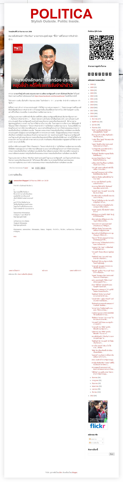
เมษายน (95, 389)
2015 (92, 116)
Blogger (74, 472)
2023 (92, 93)
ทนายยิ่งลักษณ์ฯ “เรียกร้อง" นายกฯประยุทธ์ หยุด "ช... (103, 337)
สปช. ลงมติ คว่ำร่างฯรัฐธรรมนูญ (102, 360)
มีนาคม (94, 392)
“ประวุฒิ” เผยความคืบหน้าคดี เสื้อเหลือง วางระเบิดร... (102, 168)
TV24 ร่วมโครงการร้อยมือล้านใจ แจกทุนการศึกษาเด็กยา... (102, 206)
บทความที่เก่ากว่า (75, 270)
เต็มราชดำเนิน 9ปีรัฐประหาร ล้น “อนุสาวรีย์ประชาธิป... (102, 220)
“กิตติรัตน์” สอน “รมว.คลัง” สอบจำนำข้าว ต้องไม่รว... (102, 257)
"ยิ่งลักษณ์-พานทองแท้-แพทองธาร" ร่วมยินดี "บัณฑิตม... (103, 304)
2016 (92, 113)
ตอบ (15, 236)
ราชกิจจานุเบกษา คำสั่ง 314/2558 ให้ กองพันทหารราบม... (103, 314)
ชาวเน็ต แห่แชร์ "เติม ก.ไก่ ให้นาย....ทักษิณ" (101, 346)
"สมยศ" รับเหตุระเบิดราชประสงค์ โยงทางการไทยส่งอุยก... (102, 276)
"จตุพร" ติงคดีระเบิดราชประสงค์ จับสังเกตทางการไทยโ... (102, 145)
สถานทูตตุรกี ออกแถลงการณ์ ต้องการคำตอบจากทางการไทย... (103, 368)
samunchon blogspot (21, 180)
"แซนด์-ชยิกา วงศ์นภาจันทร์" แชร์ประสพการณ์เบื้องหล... (103, 299)
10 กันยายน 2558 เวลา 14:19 (38, 180)
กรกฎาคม (95, 380)
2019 (92, 105)
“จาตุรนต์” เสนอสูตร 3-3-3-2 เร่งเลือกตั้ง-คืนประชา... (102, 267)
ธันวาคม (95, 119)
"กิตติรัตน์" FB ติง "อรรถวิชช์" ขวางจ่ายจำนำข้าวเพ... (101, 295)
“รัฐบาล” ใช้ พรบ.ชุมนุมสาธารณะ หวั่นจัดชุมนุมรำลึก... (103, 239)
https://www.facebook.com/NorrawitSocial (49, 96)
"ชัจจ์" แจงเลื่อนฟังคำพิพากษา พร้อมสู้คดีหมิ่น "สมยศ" (101, 131)
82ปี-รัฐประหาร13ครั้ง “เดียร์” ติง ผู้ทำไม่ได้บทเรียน (103, 215)
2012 (92, 396)
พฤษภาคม (95, 386)
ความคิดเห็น (94, 443)
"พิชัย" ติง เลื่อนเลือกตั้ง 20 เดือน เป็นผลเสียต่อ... (102, 351)
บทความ (92, 439)
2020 (92, 102)
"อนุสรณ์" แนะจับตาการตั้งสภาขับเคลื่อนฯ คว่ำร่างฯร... (103, 356)
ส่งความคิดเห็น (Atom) (25, 274)
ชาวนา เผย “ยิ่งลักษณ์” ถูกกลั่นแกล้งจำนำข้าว (101, 182)
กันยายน (95, 127)
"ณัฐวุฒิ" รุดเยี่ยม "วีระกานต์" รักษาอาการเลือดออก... (103, 271)
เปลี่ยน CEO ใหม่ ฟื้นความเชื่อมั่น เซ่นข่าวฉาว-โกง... (102, 164)
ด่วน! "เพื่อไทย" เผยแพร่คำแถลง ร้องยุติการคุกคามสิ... (102, 285)
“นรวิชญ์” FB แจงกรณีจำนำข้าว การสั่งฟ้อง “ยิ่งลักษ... (102, 149)
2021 (92, 99)
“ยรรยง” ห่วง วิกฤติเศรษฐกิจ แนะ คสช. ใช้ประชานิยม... (102, 309)
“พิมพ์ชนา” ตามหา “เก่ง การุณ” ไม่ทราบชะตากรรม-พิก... (102, 318)
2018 (92, 107)
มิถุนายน (95, 383)
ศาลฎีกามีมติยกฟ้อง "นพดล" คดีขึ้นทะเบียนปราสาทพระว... (103, 363)
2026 (92, 84)
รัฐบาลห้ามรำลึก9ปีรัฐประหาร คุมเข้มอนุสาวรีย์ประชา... (103, 234)
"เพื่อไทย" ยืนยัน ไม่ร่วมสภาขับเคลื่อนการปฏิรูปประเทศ (101, 229)
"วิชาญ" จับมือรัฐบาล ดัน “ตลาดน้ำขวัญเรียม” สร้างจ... (103, 201)
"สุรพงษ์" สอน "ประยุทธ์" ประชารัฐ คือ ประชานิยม (103, 192)
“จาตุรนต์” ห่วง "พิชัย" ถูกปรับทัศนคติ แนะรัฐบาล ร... (101, 328)
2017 (92, 110)
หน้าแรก (45, 270)
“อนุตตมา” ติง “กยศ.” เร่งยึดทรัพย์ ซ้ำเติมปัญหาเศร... (102, 248)
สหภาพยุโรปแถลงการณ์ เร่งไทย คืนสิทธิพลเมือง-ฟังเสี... (102, 173)
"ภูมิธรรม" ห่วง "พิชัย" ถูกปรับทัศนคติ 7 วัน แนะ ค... (101, 332)
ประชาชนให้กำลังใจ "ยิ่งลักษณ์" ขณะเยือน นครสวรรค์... (102, 187)
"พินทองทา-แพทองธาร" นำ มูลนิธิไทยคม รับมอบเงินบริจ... (102, 290)
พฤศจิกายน (96, 122)
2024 (92, 90)
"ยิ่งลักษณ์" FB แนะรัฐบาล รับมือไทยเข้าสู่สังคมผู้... (102, 262)
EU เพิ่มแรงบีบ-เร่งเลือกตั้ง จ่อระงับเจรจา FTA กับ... (103, 196)
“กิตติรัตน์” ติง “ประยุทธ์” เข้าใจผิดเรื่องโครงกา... (102, 342)
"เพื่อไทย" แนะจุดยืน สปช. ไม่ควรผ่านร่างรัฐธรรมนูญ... (102, 373)
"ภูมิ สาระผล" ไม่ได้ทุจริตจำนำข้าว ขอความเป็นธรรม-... (103, 243)
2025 (92, 87)
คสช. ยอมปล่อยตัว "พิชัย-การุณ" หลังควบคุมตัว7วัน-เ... (102, 281)
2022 (92, 96)
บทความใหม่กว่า (14, 270)
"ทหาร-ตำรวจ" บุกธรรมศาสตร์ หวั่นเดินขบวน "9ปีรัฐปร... (102, 225)
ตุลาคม (94, 125)
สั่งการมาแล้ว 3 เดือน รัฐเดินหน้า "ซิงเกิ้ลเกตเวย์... (102, 135)
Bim (60, 472)
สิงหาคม (95, 377)
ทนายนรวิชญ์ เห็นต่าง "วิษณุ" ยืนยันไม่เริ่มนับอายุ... (101, 159)
